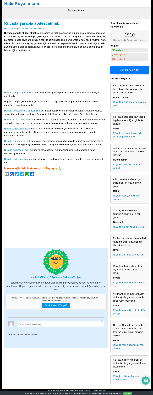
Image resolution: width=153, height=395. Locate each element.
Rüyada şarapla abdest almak (31, 23)
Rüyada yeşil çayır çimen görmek (126, 197)
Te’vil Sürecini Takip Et (56, 305)
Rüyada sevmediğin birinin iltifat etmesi (129, 312)
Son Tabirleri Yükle (129, 70)
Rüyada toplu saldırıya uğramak (129, 282)
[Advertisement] (56, 72)
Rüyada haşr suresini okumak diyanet (128, 347)
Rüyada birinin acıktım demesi (128, 254)
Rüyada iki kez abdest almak (19, 119)
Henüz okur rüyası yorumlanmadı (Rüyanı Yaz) (25, 28)
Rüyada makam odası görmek (128, 227)
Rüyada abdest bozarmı (16, 128)
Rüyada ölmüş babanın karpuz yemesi (128, 166)
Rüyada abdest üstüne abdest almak (23, 110)
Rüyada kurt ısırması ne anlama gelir (129, 104)
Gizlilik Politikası (99, 391)
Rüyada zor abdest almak (17, 141)
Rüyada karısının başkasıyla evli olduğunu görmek (127, 135)
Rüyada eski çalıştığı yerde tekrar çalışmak (127, 378)
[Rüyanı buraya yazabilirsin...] (60, 324)
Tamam (127, 393)
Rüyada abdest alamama (17, 159)
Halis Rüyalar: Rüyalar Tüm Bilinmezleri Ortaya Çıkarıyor (69, 391)
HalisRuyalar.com (22, 3)
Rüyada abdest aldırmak (16, 150)
